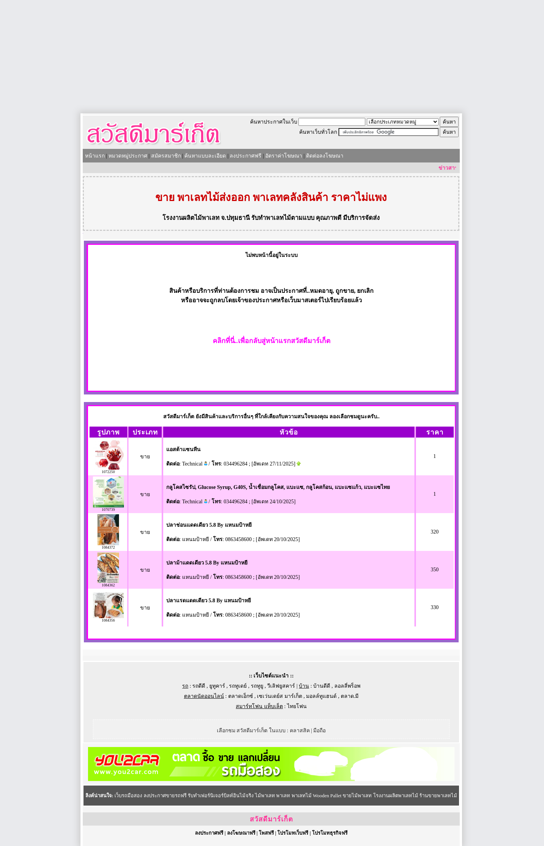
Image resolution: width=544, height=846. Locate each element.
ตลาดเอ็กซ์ (240, 696)
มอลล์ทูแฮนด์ (321, 696)
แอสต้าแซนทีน (183, 449)
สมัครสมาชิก (166, 156)
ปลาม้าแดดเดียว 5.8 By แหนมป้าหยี (206, 563)
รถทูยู (257, 686)
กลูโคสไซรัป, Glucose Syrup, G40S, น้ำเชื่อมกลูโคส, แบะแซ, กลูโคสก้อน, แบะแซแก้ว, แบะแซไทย (278, 487)
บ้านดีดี (321, 686)
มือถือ (319, 730)
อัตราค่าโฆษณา (283, 156)
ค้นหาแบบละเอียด (205, 156)
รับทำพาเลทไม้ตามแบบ (282, 217)
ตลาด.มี (350, 696)
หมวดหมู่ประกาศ (127, 156)
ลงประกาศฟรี (245, 156)
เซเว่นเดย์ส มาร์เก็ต (279, 696)
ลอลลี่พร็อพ (347, 686)
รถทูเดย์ (238, 686)
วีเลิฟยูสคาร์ (281, 686)
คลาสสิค (300, 730)
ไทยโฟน (297, 706)
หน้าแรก (95, 156)
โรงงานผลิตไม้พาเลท (190, 217)
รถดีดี (198, 686)
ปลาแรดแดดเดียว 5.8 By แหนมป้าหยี (208, 600)
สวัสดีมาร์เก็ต (271, 819)
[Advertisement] (272, 57)
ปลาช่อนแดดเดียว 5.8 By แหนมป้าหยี (209, 525)
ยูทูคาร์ (217, 686)
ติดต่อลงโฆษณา (324, 156)
